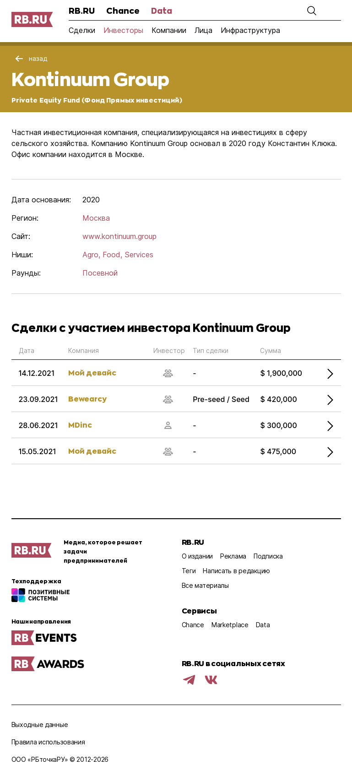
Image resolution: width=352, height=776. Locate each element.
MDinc (80, 424)
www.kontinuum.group (119, 236)
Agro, (91, 254)
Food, (112, 254)
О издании (197, 556)
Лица (203, 30)
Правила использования (48, 742)
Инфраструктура (250, 30)
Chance (123, 10)
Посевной (100, 272)
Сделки (82, 30)
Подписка (268, 556)
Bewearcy (87, 398)
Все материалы (205, 585)
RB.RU (82, 10)
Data (161, 10)
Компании (169, 30)
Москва (96, 217)
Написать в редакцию (236, 571)
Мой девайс (92, 372)
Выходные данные (39, 724)
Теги (189, 571)
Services (139, 254)
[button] (311, 10)
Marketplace (230, 625)
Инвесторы (123, 30)
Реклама (233, 556)
